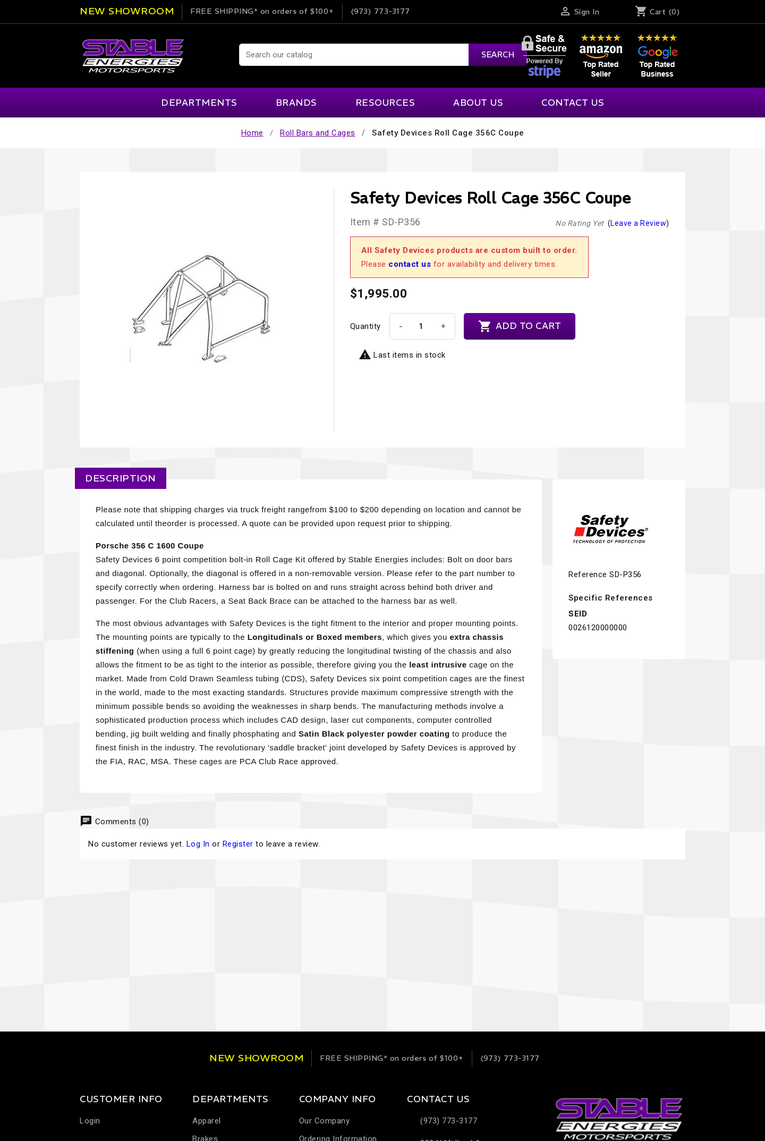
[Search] (382, 55)
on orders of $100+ (262, 11)
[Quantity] (421, 326)
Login (90, 1121)
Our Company (324, 1121)
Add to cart (519, 326)
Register (238, 844)
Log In (198, 844)
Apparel (206, 1121)
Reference (587, 574)
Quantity (365, 326)
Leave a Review (638, 223)
